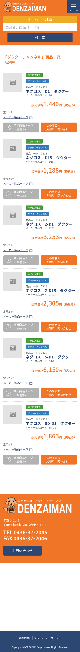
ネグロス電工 (34, 74)
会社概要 (24, 638)
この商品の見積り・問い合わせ (58, 127)
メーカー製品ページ (15, 117)
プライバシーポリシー (47, 638)
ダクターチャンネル (37, 81)
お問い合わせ (22, 550)
